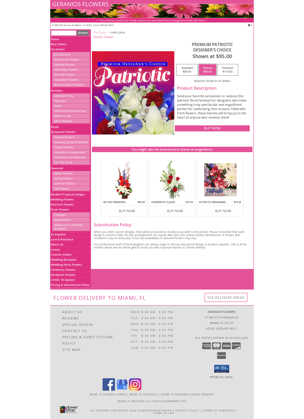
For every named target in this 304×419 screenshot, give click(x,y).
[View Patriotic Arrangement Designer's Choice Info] (220, 180)
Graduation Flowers (66, 80)
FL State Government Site (167, 401)
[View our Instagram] (135, 389)
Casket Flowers (63, 147)
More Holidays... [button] (64, 121)
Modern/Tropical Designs (68, 194)
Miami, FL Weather (131, 401)
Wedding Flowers (62, 199)
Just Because (62, 54)
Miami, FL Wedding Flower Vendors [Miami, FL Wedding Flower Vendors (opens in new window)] (188, 394)
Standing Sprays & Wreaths (71, 142)
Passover (60, 101)
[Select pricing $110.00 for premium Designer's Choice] (228, 69)
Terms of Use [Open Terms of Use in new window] (163, 413)
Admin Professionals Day (70, 111)
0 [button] (250, 25)
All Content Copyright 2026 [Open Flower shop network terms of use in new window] (113, 410)
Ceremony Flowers (63, 270)
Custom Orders (61, 254)
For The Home (63, 162)
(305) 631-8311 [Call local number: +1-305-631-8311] (107, 25)
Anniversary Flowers (66, 59)
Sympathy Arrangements (69, 152)
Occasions (58, 49)
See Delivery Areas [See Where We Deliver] (225, 297)
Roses (55, 127)
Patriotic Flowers (62, 204)
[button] (221, 369)
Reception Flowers (63, 275)
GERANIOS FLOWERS (80, 4)
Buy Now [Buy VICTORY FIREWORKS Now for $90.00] (127, 211)
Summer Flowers (64, 183)
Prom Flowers (60, 209)
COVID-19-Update (63, 280)
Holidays (57, 90)
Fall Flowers (61, 188)
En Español (58, 234)
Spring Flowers (63, 178)
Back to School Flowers (69, 85)
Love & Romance (62, 239)
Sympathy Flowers (63, 132)
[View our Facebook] (109, 389)
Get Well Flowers (64, 74)
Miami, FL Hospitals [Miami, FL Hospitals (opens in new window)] (144, 394)
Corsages (60, 215)
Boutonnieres (62, 220)
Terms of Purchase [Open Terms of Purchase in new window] (218, 410)
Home (55, 39)
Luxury (55, 249)
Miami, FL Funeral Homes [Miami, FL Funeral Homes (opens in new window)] (108, 394)
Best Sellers (58, 44)
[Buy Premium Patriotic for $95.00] (212, 128)
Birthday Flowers (64, 64)
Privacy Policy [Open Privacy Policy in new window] (187, 410)
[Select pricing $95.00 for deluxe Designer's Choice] (207, 69)
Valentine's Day (63, 96)
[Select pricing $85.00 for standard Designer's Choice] (187, 69)
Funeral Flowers (64, 137)
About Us (57, 244)
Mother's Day (62, 116)
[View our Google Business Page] (122, 389)
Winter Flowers (63, 173)
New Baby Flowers (66, 69)
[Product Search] (63, 33)
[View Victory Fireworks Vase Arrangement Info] (124, 180)
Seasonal (57, 168)
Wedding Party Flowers (66, 264)
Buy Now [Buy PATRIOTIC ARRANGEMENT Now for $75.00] (223, 211)
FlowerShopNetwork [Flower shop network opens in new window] (154, 410)
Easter (58, 106)
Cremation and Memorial (70, 157)
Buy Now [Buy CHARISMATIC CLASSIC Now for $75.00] (175, 211)
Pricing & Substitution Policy (70, 285)
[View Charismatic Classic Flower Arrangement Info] (172, 180)
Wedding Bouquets (64, 259)
